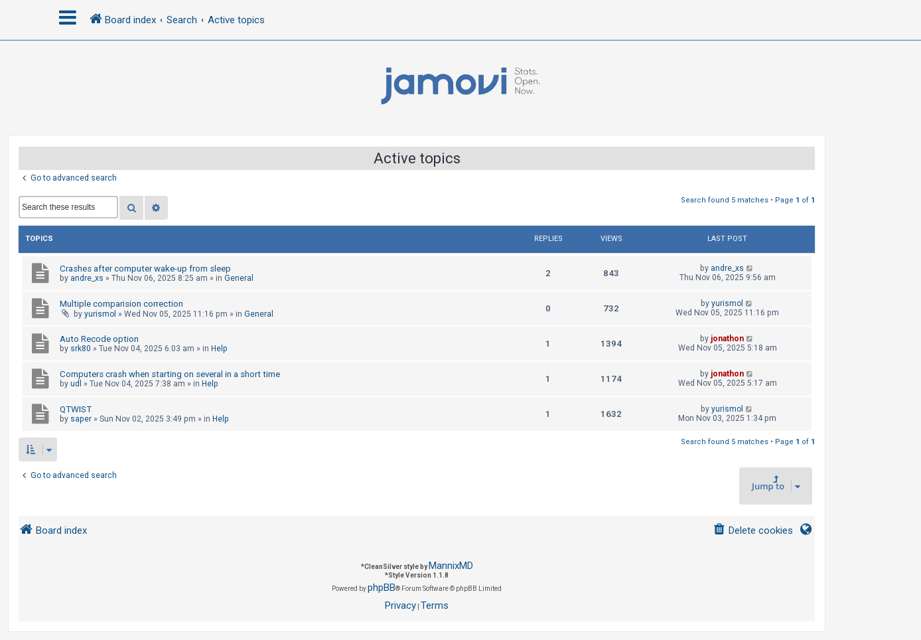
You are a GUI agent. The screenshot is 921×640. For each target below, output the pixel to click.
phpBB (381, 588)
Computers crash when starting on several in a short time (170, 374)
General (238, 278)
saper (81, 419)
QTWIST (76, 409)
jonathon (727, 338)
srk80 (80, 348)
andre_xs (87, 278)
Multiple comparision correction (121, 304)
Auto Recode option (99, 339)
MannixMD (451, 566)
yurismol (100, 314)
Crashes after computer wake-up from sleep (145, 269)
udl (76, 383)
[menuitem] (753, 531)
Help (219, 348)
